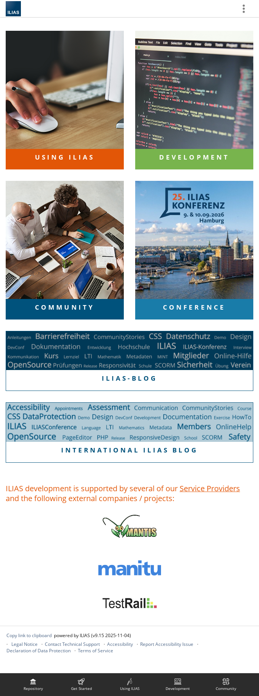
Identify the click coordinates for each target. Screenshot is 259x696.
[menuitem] (33, 684)
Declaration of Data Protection (38, 650)
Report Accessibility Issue (166, 644)
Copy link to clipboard (29, 635)
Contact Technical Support (72, 644)
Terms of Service (95, 650)
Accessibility (120, 644)
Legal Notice (24, 644)
